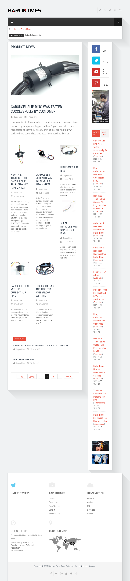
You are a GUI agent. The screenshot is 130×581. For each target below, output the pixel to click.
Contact (52, 510)
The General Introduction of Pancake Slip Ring (99, 395)
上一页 (32, 376)
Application (91, 502)
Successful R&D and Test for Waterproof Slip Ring (45, 291)
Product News (26, 29)
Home (16, 29)
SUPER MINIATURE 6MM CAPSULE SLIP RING (69, 228)
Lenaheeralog (99, 403)
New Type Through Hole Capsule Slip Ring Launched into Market (19, 181)
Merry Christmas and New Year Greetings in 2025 (99, 174)
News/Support (54, 506)
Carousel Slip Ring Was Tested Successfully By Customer (100, 147)
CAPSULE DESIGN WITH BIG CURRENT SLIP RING (20, 291)
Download (91, 510)
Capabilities (53, 502)
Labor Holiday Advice (34, 35)
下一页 (68, 376)
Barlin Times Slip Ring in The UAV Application (100, 418)
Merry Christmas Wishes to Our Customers (99, 319)
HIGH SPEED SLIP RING (23, 359)
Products (90, 498)
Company (52, 498)
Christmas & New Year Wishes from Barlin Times (98, 228)
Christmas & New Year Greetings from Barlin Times (99, 252)
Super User (98, 156)
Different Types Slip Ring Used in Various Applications (100, 295)
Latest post (96, 133)
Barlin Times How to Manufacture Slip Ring (99, 371)
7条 (21, 376)
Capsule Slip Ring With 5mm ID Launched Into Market (44, 179)
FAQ (88, 506)
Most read (104, 133)
